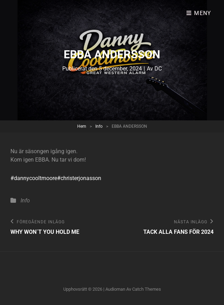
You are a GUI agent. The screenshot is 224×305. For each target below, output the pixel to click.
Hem (81, 126)
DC (158, 68)
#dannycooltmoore (33, 178)
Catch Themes (146, 289)
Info (99, 126)
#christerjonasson (79, 178)
